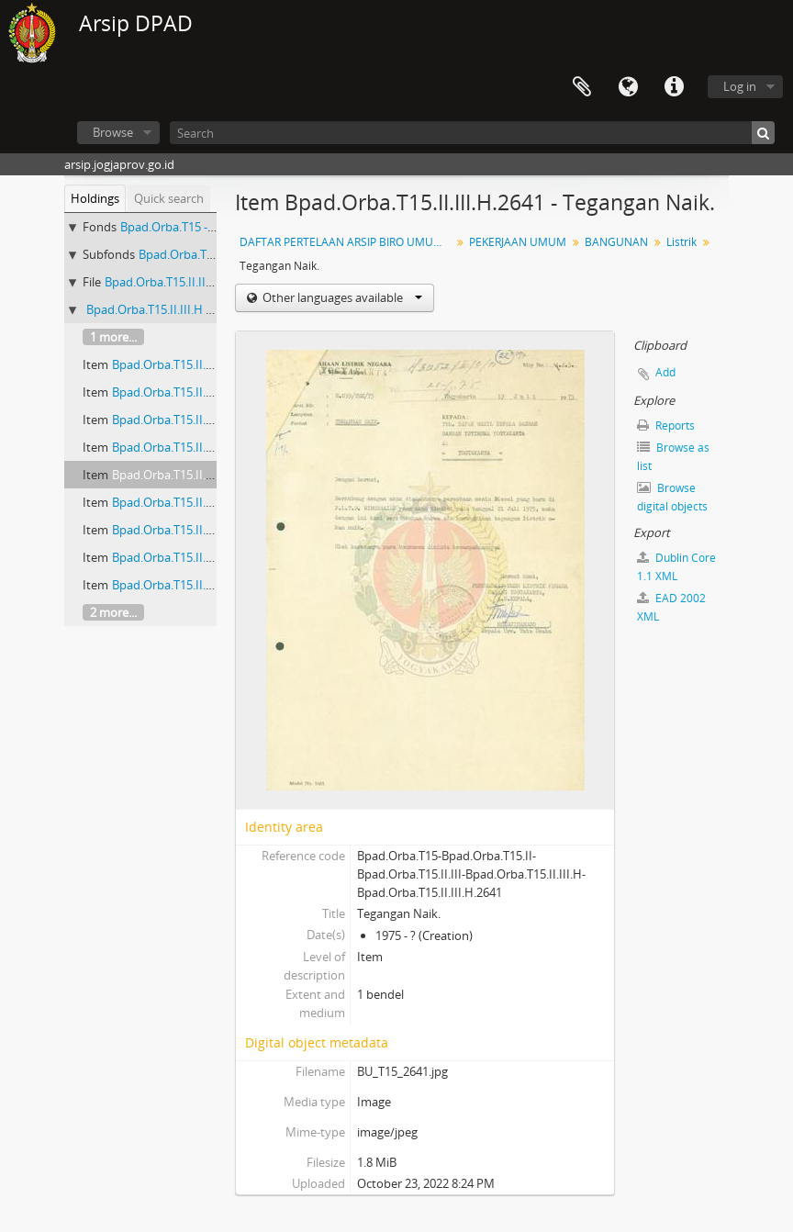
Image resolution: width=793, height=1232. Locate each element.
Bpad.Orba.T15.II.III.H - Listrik (165, 309)
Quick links (674, 87)
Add (665, 372)
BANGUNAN (616, 242)
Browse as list (673, 457)
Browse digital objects (672, 497)
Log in (739, 86)
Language (628, 87)
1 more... (113, 337)
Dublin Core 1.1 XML (676, 567)
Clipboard (582, 87)
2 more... (113, 612)
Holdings (95, 198)
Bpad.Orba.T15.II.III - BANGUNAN (195, 282)
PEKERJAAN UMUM (517, 242)
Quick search (169, 198)
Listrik (681, 242)
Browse (113, 132)
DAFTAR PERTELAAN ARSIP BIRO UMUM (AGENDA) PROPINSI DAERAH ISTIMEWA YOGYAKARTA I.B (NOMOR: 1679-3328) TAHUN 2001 (347, 242)
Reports (666, 425)
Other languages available (341, 297)
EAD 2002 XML (671, 607)
